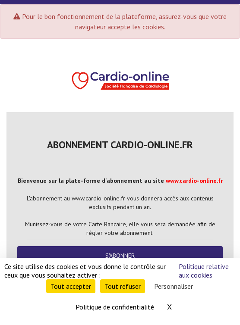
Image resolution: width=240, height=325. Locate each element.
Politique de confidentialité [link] (115, 307)
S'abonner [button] (120, 255)
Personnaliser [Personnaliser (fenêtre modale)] (173, 286)
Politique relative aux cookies (204, 270)
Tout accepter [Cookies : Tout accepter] (71, 286)
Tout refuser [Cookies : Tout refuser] (122, 286)
